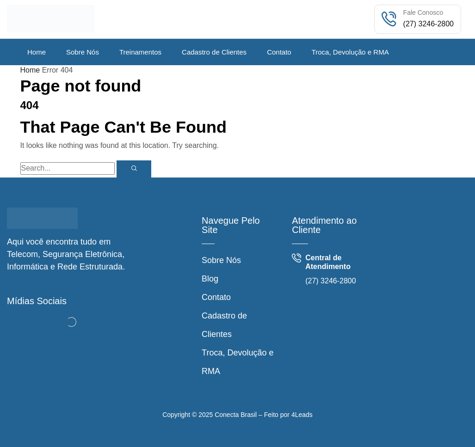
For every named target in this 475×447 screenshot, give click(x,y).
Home (30, 69)
